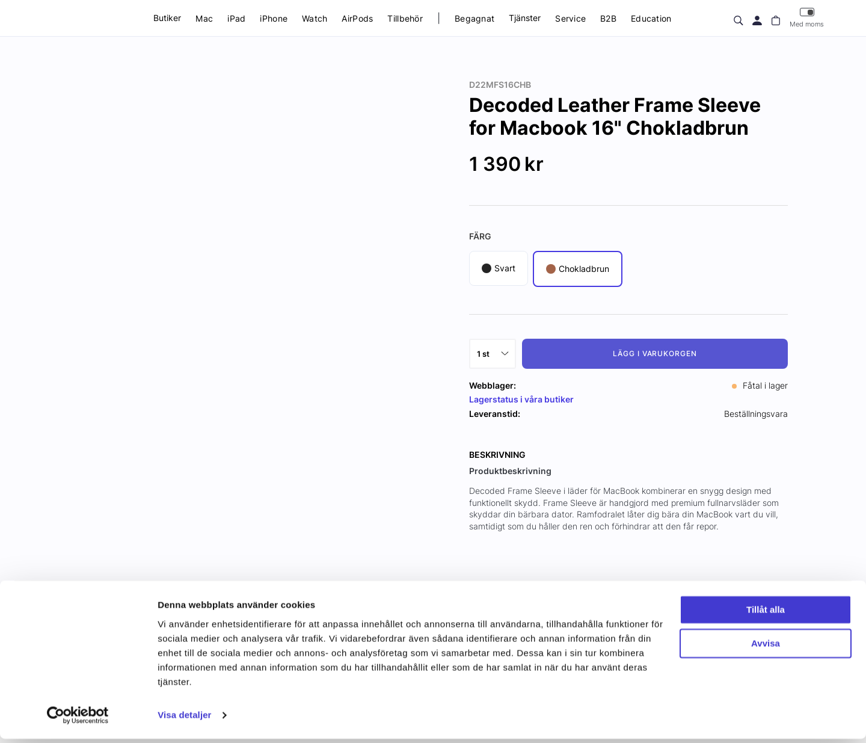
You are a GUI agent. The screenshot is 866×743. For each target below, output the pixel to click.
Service (570, 18)
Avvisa (765, 648)
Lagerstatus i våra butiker (521, 399)
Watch (314, 18)
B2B (608, 18)
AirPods (357, 18)
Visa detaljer (184, 719)
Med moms (807, 17)
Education (651, 18)
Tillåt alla (765, 614)
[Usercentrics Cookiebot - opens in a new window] (78, 720)
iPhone (273, 18)
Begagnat (474, 18)
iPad (236, 18)
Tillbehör (405, 18)
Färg (480, 236)
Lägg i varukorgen (655, 353)
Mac (204, 18)
